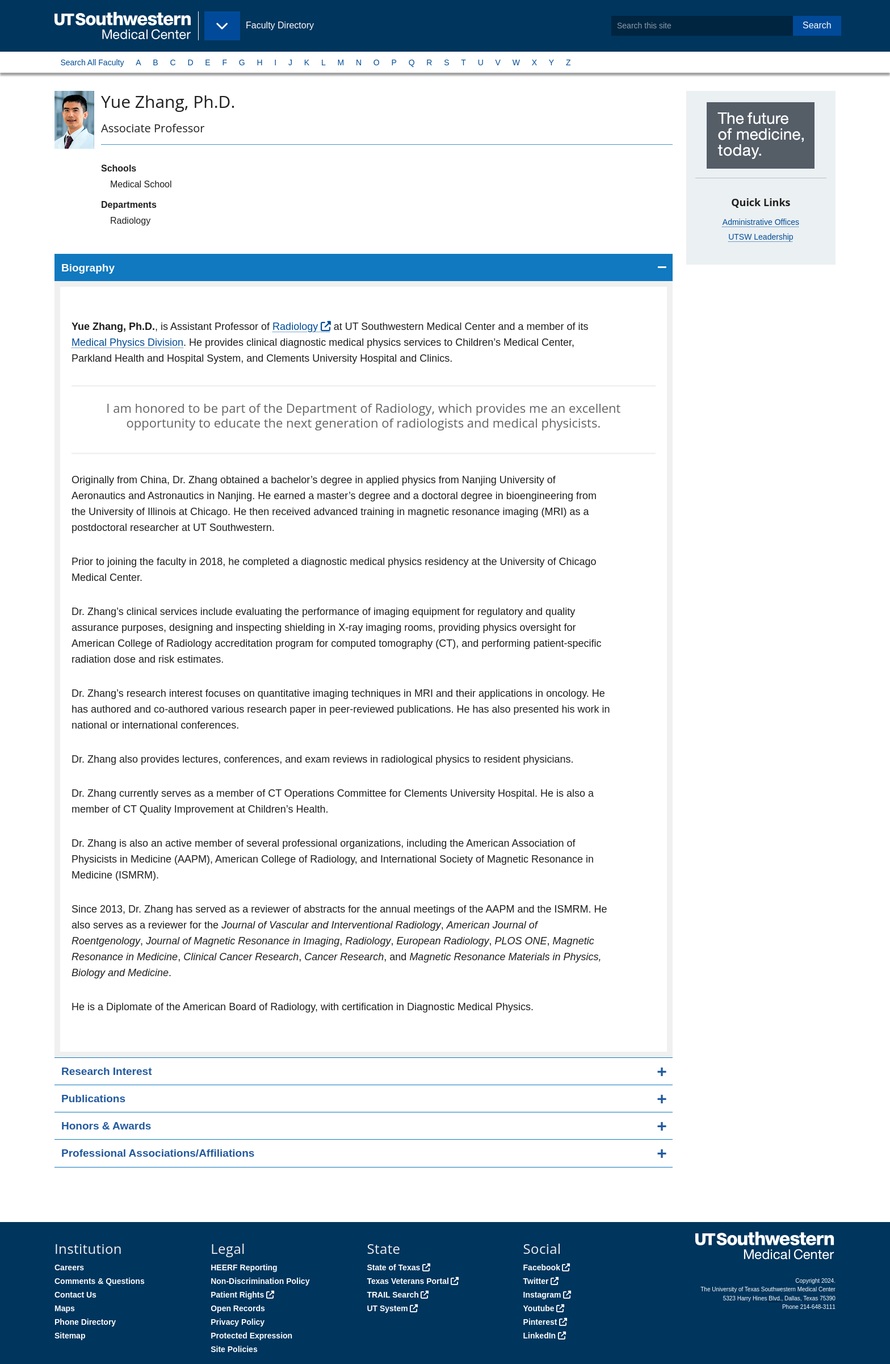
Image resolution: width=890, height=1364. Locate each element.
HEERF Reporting (244, 1267)
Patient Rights (237, 1294)
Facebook (541, 1267)
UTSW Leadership (760, 236)
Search (817, 25)
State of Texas (393, 1267)
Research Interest (106, 1071)
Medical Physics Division (127, 342)
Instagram (542, 1294)
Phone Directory (85, 1322)
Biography (88, 268)
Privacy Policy (238, 1322)
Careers (69, 1267)
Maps (64, 1308)
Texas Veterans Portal (407, 1281)
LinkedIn (539, 1335)
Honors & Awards (106, 1126)
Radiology (295, 326)
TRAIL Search (393, 1294)
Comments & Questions (99, 1281)
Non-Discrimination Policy (260, 1281)
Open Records (238, 1308)
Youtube (539, 1308)
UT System (387, 1308)
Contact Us (75, 1294)
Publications (93, 1098)
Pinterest (540, 1322)
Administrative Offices (761, 222)
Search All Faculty (92, 62)
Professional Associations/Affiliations (157, 1153)
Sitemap (69, 1335)
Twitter (536, 1281)
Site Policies (234, 1349)
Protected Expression (251, 1335)
